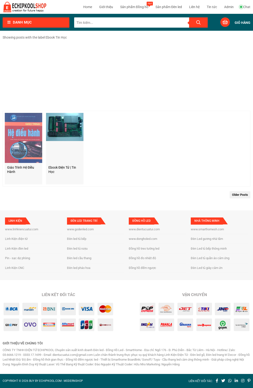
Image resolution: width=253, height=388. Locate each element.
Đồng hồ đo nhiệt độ (142, 258)
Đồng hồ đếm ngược (142, 268)
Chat (245, 7)
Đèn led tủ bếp (76, 239)
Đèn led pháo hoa (78, 268)
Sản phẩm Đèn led (168, 7)
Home (87, 7)
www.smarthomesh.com (207, 229)
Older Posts (240, 195)
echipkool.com (50, 381)
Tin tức (212, 7)
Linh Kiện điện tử (16, 239)
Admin (229, 7)
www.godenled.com (80, 229)
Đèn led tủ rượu (77, 248)
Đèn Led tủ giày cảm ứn (206, 268)
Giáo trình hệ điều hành (20, 170)
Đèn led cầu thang (79, 258)
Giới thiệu (106, 7)
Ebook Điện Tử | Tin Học (62, 170)
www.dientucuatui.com (144, 229)
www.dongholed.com (143, 239)
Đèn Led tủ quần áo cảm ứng (210, 258)
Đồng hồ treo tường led (144, 248)
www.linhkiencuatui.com (21, 229)
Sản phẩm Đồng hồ (134, 5)
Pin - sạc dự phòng (17, 258)
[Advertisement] (127, 75)
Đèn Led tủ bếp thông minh (209, 248)
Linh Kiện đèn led (16, 248)
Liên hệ (194, 7)
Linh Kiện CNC (14, 268)
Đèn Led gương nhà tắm (207, 239)
